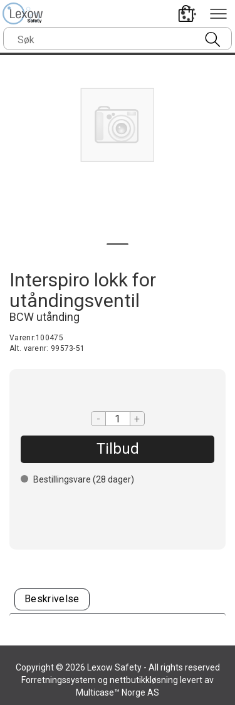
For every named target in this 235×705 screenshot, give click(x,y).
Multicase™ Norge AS (117, 692)
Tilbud (118, 448)
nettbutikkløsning (144, 680)
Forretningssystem (58, 680)
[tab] (52, 599)
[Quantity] (118, 418)
